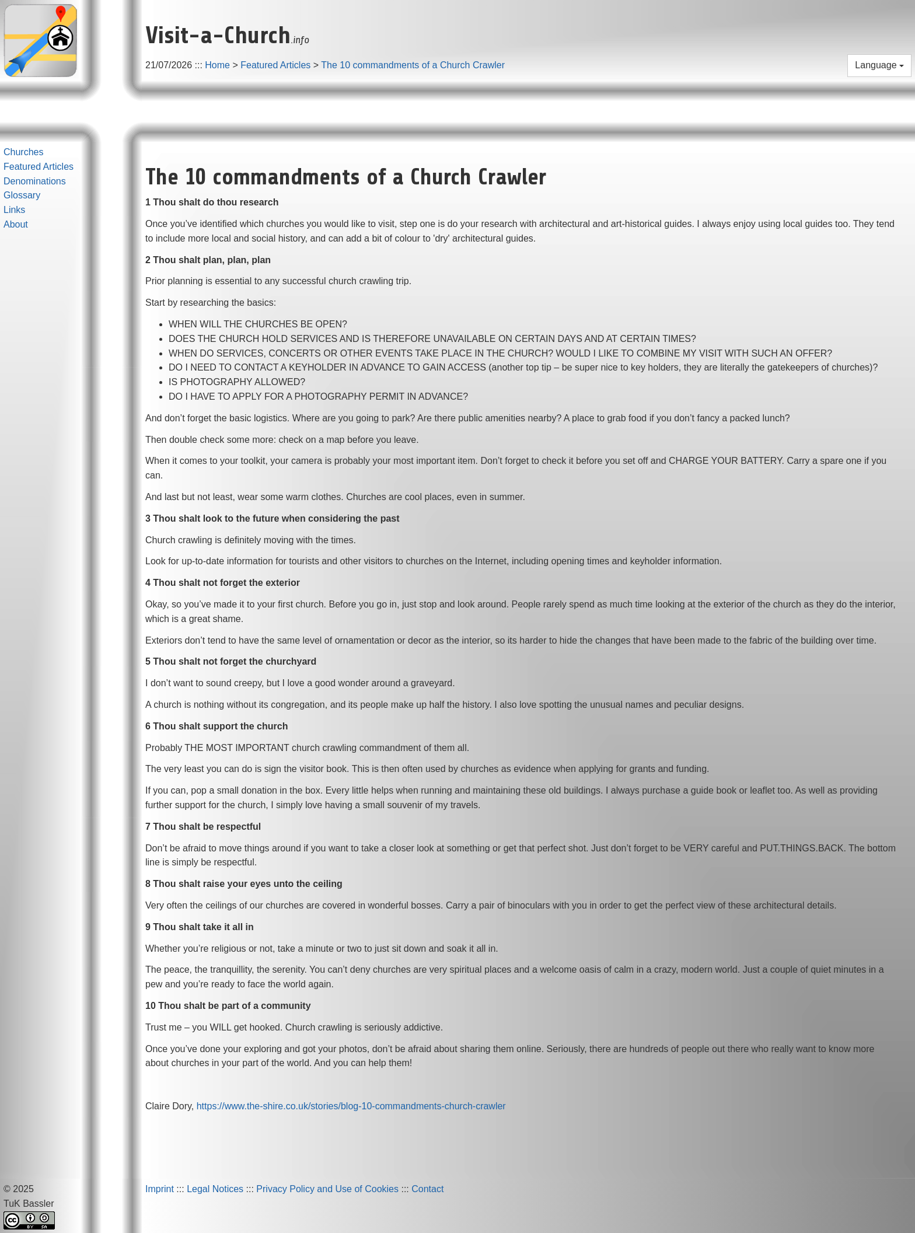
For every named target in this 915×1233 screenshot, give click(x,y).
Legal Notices (215, 1189)
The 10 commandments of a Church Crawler (413, 65)
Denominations (35, 181)
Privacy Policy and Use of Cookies (327, 1189)
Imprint (159, 1189)
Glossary (22, 195)
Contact (427, 1189)
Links (14, 210)
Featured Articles (275, 65)
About (16, 224)
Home (217, 65)
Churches (23, 152)
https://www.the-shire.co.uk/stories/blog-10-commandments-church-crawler (351, 1106)
